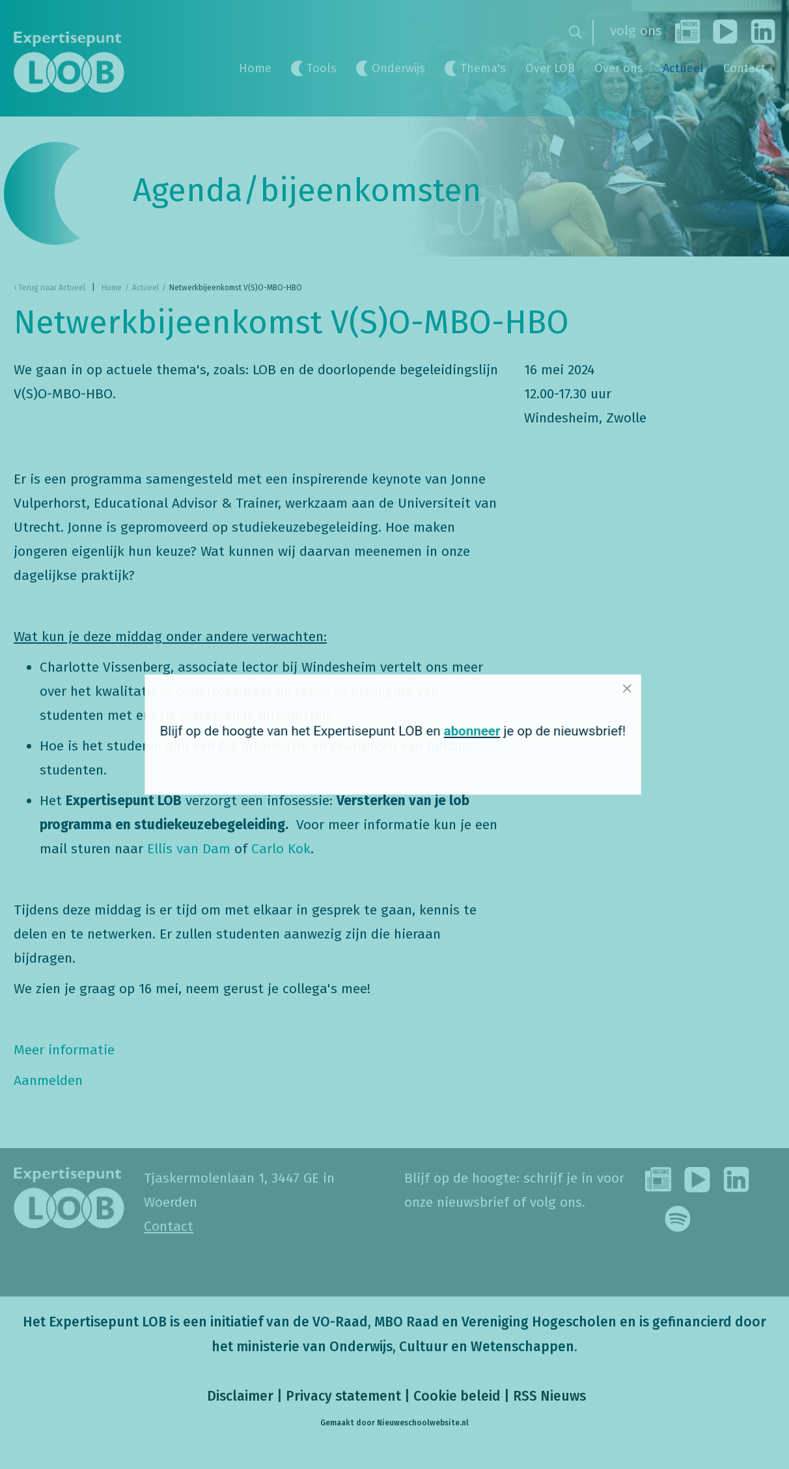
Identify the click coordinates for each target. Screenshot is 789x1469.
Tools (322, 68)
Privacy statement (343, 1396)
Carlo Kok (281, 848)
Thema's (483, 68)
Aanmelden (48, 1080)
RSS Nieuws (549, 1396)
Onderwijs (398, 68)
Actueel (683, 68)
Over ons (618, 68)
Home (255, 68)
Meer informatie (64, 1049)
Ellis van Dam (188, 848)
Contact (744, 68)
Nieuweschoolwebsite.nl (423, 1422)
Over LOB (550, 68)
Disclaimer (238, 1396)
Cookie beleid (457, 1396)
